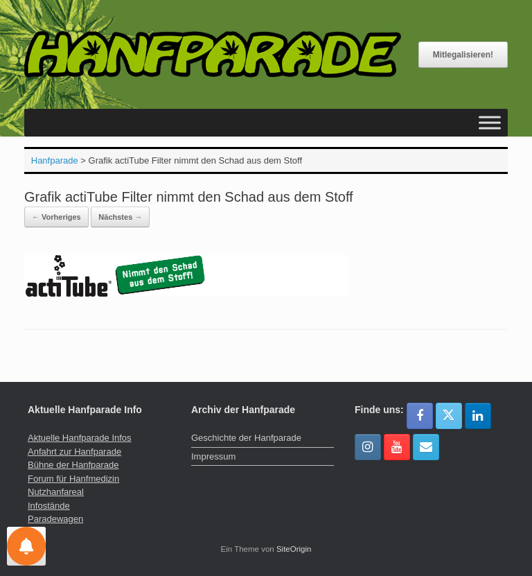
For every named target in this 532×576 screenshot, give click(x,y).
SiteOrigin (294, 549)
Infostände (49, 505)
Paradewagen (55, 519)
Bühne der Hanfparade (73, 465)
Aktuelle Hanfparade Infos (80, 438)
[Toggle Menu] (490, 123)
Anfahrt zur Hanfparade (74, 451)
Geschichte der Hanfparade (246, 438)
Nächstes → (120, 217)
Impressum (213, 456)
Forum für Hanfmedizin (73, 478)
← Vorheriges (56, 217)
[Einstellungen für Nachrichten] (26, 546)
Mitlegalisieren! (463, 55)
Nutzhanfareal (56, 492)
